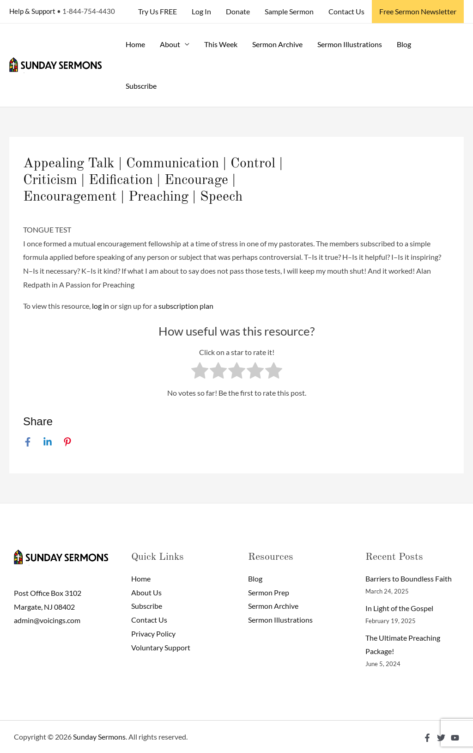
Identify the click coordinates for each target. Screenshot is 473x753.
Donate (238, 11)
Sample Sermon (289, 11)
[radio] (199, 372)
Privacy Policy (153, 633)
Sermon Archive (277, 44)
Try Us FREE (157, 11)
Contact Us (346, 11)
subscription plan (185, 305)
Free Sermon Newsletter (417, 11)
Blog (404, 44)
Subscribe (141, 85)
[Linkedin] (47, 441)
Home (135, 44)
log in (100, 305)
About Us (146, 592)
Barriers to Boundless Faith (408, 578)
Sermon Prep (268, 592)
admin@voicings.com (47, 620)
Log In (201, 11)
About (170, 44)
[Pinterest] (67, 441)
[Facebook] (27, 441)
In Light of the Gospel (399, 608)
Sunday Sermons (99, 736)
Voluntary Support (160, 647)
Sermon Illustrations (349, 44)
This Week (220, 44)
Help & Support (32, 11)
